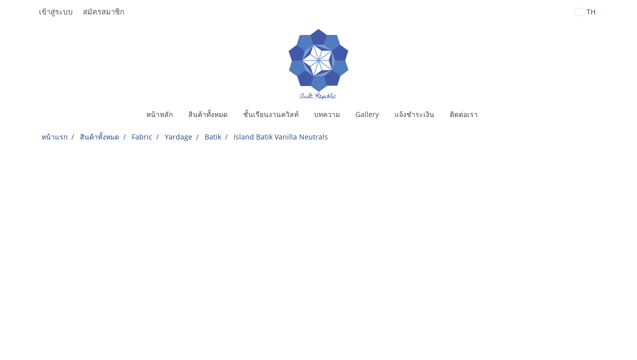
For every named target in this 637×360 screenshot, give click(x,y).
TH (585, 11)
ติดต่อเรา (464, 114)
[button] (494, 114)
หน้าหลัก (159, 114)
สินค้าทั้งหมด (208, 114)
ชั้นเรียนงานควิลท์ (271, 114)
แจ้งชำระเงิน (414, 114)
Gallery (367, 114)
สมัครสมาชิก (103, 12)
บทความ (327, 114)
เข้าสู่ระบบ (56, 12)
